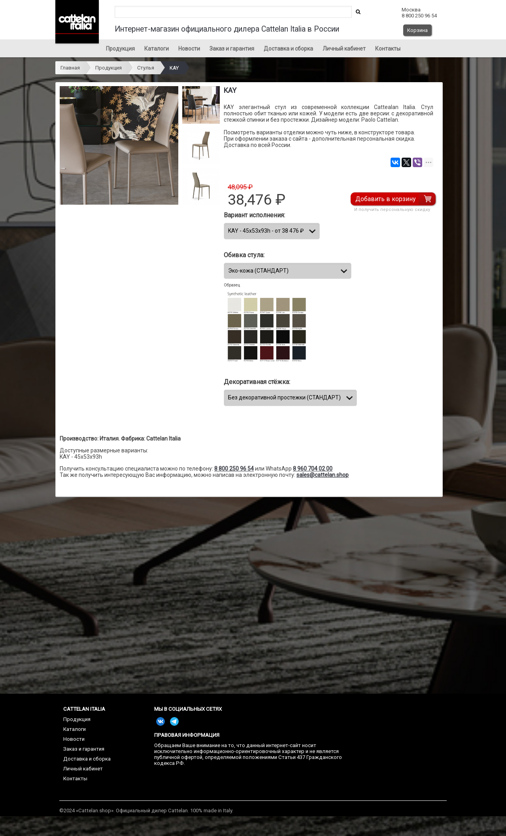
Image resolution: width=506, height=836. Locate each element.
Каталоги (156, 48)
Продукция (120, 48)
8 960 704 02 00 (312, 468)
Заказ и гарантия (232, 48)
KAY (174, 68)
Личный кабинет (344, 48)
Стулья (145, 68)
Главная (70, 68)
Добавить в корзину (385, 199)
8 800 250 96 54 (234, 468)
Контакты (387, 48)
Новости (189, 48)
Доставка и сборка (288, 48)
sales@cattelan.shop (322, 475)
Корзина (417, 30)
